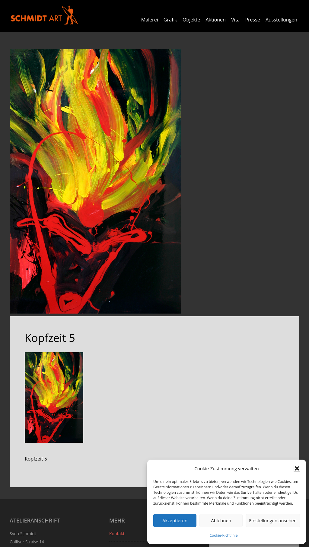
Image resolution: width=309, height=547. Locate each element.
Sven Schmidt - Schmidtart (44, 15)
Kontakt (117, 533)
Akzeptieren (174, 520)
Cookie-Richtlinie (224, 535)
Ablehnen (221, 520)
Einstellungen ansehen (273, 520)
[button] (297, 468)
